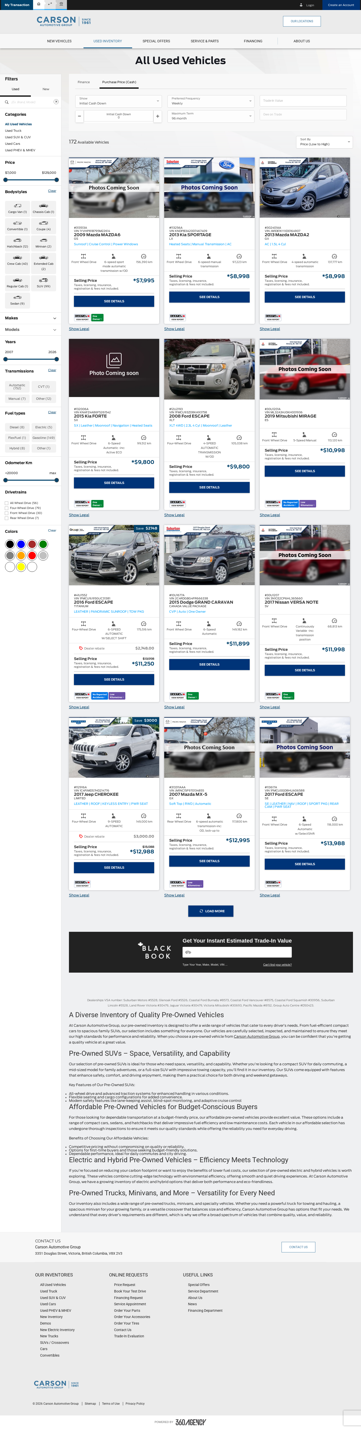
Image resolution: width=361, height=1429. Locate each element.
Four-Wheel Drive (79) (25, 508)
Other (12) (43, 398)
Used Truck (13, 130)
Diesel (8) (17, 427)
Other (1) (44, 448)
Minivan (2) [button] (43, 246)
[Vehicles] (237, 952)
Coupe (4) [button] (44, 229)
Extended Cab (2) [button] (43, 267)
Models (30, 330)
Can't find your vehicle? (277, 964)
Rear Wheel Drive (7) (24, 518)
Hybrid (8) (17, 448)
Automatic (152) (17, 387)
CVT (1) (44, 386)
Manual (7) (17, 398)
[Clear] (56, 101)
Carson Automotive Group (257, 1036)
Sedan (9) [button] (17, 303)
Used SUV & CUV (18, 137)
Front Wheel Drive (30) (26, 513)
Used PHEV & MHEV (20, 150)
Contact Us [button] (298, 1247)
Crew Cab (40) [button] (17, 264)
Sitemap (91, 1403)
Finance (84, 82)
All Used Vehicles (18, 124)
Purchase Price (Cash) (119, 82)
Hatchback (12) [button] (17, 246)
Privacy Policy (135, 1403)
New (46, 89)
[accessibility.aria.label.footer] (191, 1422)
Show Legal (79, 329)
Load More (212, 911)
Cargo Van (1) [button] (17, 212)
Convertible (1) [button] (17, 229)
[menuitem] (59, 41)
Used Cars (12, 143)
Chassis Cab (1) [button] (43, 212)
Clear (52, 190)
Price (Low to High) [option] (315, 144)
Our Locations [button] (302, 21)
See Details (114, 301)
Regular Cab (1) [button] (17, 286)
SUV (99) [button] (43, 286)
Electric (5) (43, 427)
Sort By (305, 139)
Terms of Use (111, 1403)
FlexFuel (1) (17, 437)
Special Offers (156, 41)
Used (15, 89)
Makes (30, 318)
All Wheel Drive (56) (24, 503)
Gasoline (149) (44, 437)
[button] (17, 5)
